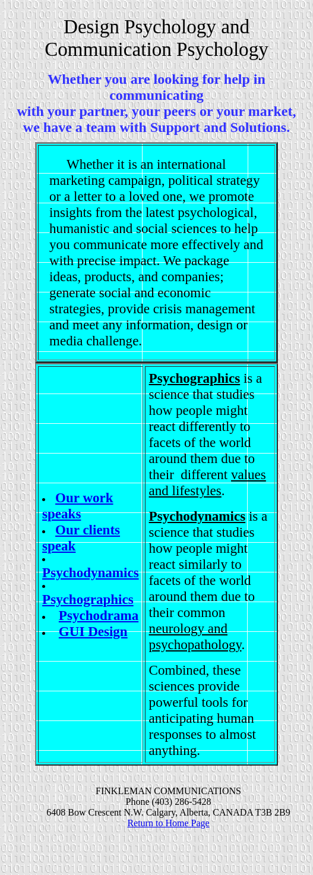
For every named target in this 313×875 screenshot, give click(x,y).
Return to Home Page (168, 823)
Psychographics (88, 599)
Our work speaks (77, 505)
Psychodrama (98, 615)
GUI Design (93, 631)
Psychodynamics (90, 572)
